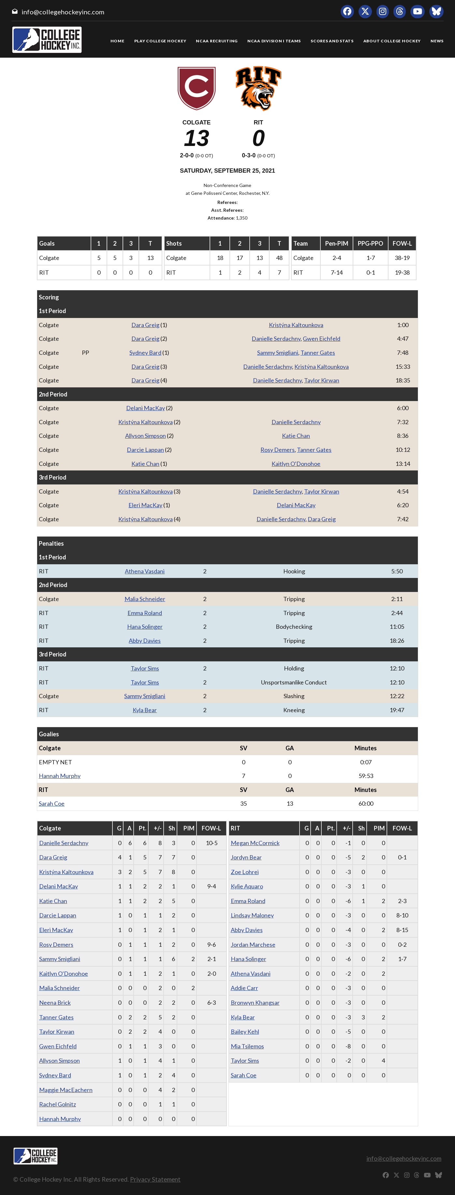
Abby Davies (145, 640)
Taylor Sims (145, 668)
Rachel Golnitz (57, 1104)
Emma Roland (144, 612)
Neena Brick (55, 1002)
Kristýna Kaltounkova (296, 324)
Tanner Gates (318, 352)
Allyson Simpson (145, 435)
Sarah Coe (52, 803)
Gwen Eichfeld (321, 338)
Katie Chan (296, 435)
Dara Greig (145, 324)
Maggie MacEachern (66, 1089)
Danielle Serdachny (276, 338)
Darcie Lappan (145, 449)
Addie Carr (244, 987)
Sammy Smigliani (277, 352)
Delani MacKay (145, 407)
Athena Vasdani (145, 571)
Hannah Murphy (60, 775)
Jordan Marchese (253, 944)
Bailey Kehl (245, 1031)
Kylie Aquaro (247, 886)
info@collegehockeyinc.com (63, 12)
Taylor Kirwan (321, 380)
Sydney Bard (145, 352)
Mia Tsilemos (247, 1046)
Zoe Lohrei (245, 871)
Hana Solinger (145, 626)
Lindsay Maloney (252, 915)
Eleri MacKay (145, 505)
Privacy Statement (155, 1179)
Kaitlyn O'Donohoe (296, 463)
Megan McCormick (255, 842)
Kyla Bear (145, 709)
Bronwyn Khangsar (255, 1002)
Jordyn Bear (246, 857)
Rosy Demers (277, 449)
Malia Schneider (145, 598)
